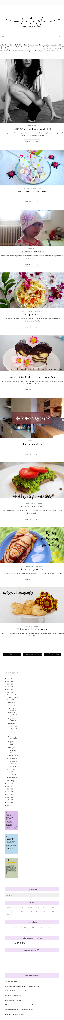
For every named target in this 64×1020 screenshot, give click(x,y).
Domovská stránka (33, 654)
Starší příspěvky (52, 654)
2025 (9, 803)
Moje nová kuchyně (32, 444)
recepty (24, 311)
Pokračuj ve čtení (32, 141)
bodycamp (32, 126)
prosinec (17, 931)
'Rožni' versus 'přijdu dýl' (13, 995)
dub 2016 (12, 756)
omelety (25, 566)
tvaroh (45, 374)
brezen (30, 188)
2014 (9, 687)
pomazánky (30, 503)
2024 (9, 800)
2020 (9, 789)
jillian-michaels (22, 374)
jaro (24, 503)
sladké (39, 374)
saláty (31, 311)
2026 (9, 805)
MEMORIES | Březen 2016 (32, 191)
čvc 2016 (12, 764)
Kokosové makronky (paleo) (32, 629)
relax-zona (32, 248)
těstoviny (38, 311)
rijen (25, 931)
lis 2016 (11, 775)
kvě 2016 (12, 758)
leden (48, 927)
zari (45, 931)
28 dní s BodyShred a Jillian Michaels (17, 991)
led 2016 (12, 694)
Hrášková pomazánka (32, 506)
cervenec (24, 927)
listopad (8, 931)
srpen (32, 931)
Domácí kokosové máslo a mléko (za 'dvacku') (19, 1009)
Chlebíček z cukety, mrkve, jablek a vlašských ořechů (22, 986)
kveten (41, 927)
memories (37, 188)
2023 (9, 797)
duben (33, 927)
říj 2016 (11, 772)
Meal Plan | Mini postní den (14, 1014)
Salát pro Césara (32, 314)
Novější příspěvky (12, 654)
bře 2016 (12, 700)
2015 (9, 689)
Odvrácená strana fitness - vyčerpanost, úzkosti (20, 1005)
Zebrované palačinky (32, 569)
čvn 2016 (12, 761)
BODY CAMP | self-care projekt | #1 (32, 129)
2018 (9, 783)
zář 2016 (12, 769)
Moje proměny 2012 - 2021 (13, 1000)
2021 (9, 792)
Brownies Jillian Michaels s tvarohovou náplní (32, 377)
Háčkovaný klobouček (32, 252)
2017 (9, 781)
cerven (16, 927)
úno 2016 (12, 697)
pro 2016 (12, 777)
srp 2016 (12, 767)
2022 (9, 794)
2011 (9, 678)
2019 (9, 786)
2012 (9, 681)
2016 (24, 188)
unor (39, 931)
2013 (9, 684)
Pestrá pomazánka (11, 981)
